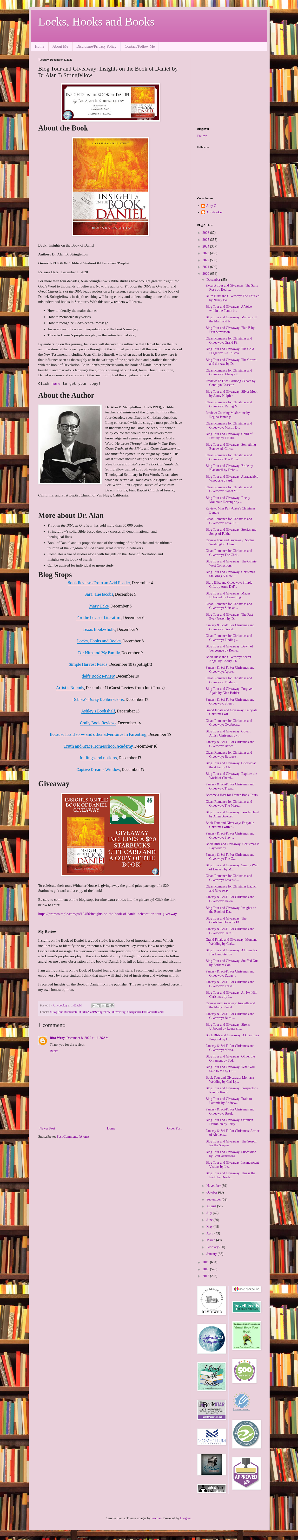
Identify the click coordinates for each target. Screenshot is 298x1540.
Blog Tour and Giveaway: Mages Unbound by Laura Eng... (227, 595)
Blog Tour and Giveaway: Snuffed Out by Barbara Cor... (231, 963)
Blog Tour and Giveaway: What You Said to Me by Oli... (230, 1069)
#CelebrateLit (72, 1012)
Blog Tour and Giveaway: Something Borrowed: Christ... (230, 446)
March (211, 1240)
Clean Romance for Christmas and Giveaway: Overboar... (228, 723)
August (211, 1206)
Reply (54, 1051)
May (209, 1226)
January (212, 1254)
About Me (60, 46)
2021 (206, 267)
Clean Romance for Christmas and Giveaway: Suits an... (228, 606)
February (212, 1247)
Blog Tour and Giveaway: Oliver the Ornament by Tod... (230, 1058)
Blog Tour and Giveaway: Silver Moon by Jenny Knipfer (231, 394)
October (212, 1192)
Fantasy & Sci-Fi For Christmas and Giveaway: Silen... (229, 701)
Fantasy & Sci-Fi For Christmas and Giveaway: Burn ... (229, 1016)
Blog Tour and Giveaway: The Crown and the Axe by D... (230, 362)
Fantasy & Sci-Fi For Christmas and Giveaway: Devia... (229, 899)
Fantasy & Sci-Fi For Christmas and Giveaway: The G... (229, 857)
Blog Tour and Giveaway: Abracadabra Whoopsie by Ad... (231, 479)
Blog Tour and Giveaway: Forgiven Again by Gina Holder (229, 691)
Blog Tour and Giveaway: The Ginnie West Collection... (230, 563)
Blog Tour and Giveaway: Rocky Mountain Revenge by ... (227, 500)
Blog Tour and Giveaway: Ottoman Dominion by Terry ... (229, 1122)
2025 (206, 239)
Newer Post (47, 1128)
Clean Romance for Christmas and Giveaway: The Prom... (228, 457)
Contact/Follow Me (140, 46)
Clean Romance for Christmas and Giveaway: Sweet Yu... (228, 489)
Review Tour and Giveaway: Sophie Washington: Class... (229, 542)
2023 (206, 253)
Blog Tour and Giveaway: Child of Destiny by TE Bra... (228, 436)
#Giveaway (118, 1012)
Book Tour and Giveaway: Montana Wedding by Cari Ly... (229, 1079)
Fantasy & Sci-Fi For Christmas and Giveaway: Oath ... (229, 931)
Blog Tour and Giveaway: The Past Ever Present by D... (229, 616)
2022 (206, 260)
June (209, 1220)
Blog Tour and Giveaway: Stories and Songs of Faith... (230, 531)
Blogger (185, 1518)
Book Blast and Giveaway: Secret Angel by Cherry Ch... (228, 659)
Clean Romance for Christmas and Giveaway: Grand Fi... (228, 340)
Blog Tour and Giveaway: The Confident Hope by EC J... (225, 920)
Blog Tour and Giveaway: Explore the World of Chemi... (231, 776)
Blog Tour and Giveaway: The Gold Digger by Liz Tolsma (229, 351)
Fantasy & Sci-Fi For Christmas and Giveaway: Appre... (229, 669)
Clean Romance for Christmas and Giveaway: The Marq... (228, 804)
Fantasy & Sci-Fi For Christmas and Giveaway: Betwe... (229, 744)
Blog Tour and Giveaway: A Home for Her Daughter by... (231, 952)
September (214, 1199)
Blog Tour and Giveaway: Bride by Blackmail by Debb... (229, 468)
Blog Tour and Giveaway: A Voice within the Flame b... (228, 309)
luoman (157, 1518)
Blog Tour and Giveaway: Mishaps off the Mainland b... (231, 319)
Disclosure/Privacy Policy (96, 46)
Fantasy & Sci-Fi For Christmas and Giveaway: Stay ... (229, 835)
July (209, 1213)
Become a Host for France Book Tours (231, 795)
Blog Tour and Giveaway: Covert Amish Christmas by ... (227, 733)
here (57, 383)
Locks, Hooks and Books (96, 21)
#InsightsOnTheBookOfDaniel (145, 1012)
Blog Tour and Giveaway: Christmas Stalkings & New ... (230, 574)
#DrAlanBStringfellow (96, 1012)
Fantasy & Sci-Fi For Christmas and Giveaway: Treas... (229, 786)
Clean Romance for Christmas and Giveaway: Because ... (228, 754)
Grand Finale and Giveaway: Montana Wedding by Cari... (231, 942)
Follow (202, 136)
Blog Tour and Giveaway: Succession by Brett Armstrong (230, 1154)
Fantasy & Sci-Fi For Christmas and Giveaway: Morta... (229, 1048)
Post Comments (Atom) (73, 1136)
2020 (206, 273)
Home (39, 46)
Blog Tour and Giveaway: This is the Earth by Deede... (230, 1175)
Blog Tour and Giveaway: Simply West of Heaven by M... (231, 867)
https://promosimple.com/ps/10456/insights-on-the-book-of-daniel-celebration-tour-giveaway (107, 914)
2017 (206, 1276)
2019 (206, 1262)
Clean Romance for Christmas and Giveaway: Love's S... (228, 878)
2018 (206, 1269)
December (213, 279)
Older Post (174, 1128)
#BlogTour (56, 1012)
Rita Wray (57, 1038)
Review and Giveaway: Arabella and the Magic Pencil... (230, 1005)
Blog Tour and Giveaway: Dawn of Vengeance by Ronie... (229, 648)
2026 (206, 233)
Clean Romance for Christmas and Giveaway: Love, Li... (228, 521)
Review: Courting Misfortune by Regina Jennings (227, 415)
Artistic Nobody (70, 687)
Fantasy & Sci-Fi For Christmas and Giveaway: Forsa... (229, 984)
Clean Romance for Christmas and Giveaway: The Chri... (228, 553)
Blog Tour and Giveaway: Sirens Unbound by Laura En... (227, 1027)
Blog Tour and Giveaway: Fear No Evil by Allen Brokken (231, 814)
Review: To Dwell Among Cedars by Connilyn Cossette (230, 383)
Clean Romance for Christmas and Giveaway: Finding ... (228, 638)
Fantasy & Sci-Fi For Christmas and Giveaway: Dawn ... (229, 973)
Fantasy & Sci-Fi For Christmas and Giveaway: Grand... (229, 627)
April (210, 1233)
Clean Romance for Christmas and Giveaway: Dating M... (228, 404)
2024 (206, 246)
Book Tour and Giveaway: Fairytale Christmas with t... (229, 825)
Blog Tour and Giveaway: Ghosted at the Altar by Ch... (230, 765)
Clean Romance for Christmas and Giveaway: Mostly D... (228, 425)
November (214, 1186)
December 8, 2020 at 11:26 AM (87, 1038)
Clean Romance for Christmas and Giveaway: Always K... (228, 372)
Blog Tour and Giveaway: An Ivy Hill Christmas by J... (231, 994)
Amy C (211, 206)
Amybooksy (214, 212)
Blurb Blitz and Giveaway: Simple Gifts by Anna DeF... (228, 584)
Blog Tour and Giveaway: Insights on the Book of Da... (230, 910)
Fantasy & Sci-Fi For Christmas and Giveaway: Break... (229, 1111)
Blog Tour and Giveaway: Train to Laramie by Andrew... (228, 1101)
